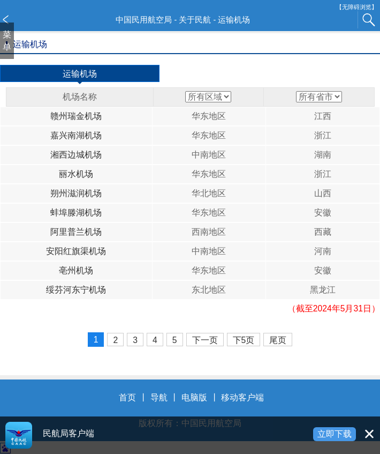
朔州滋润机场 (76, 193)
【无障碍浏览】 (356, 7)
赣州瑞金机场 (76, 116)
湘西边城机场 (76, 154)
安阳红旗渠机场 (76, 251)
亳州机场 (76, 270)
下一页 (205, 340)
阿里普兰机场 (76, 231)
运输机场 (80, 75)
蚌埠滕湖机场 (76, 212)
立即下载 (334, 433)
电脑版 (194, 397)
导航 (159, 397)
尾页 (277, 340)
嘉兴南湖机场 (76, 135)
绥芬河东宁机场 (76, 289)
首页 (127, 397)
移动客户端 (242, 397)
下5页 (244, 340)
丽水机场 (76, 173)
